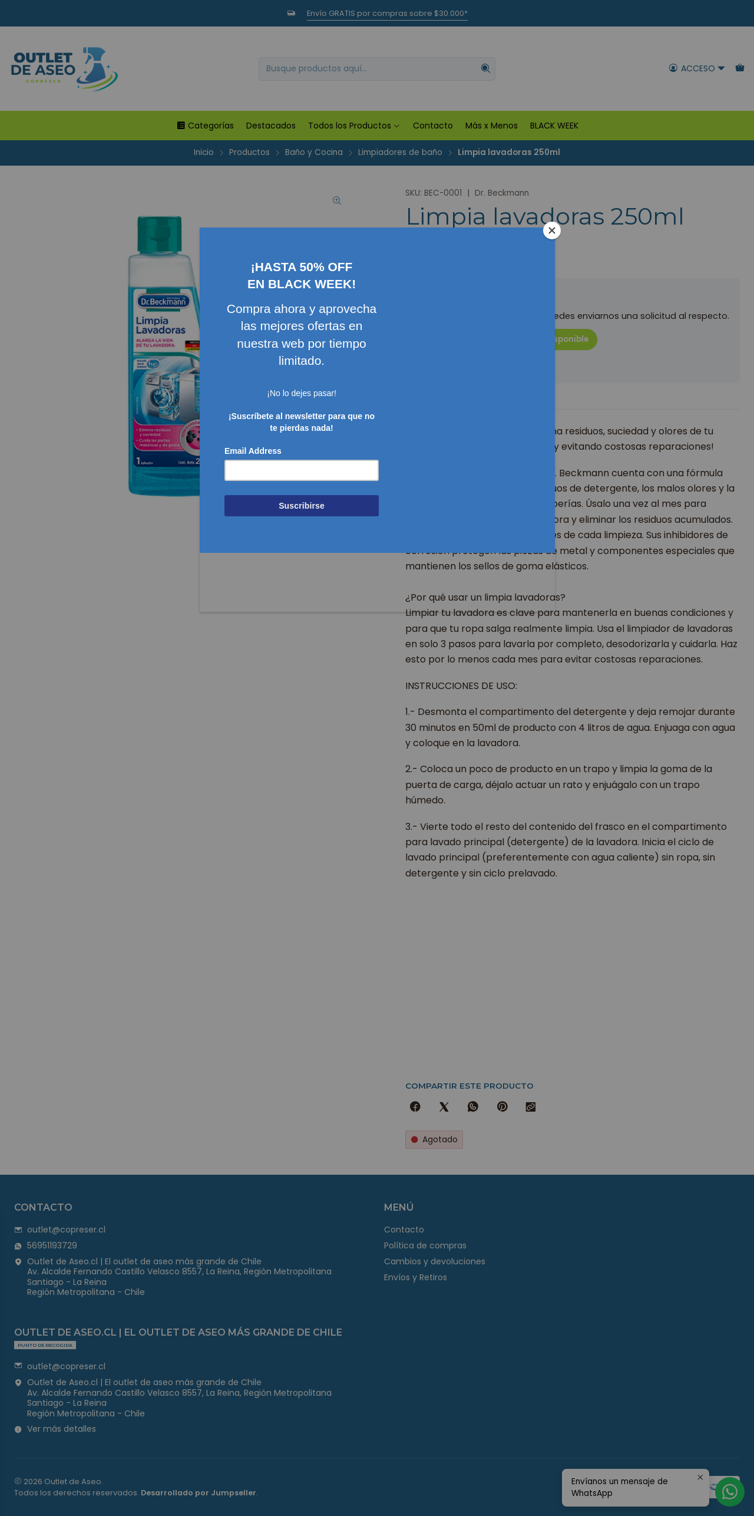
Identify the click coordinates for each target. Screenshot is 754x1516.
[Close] (552, 230)
